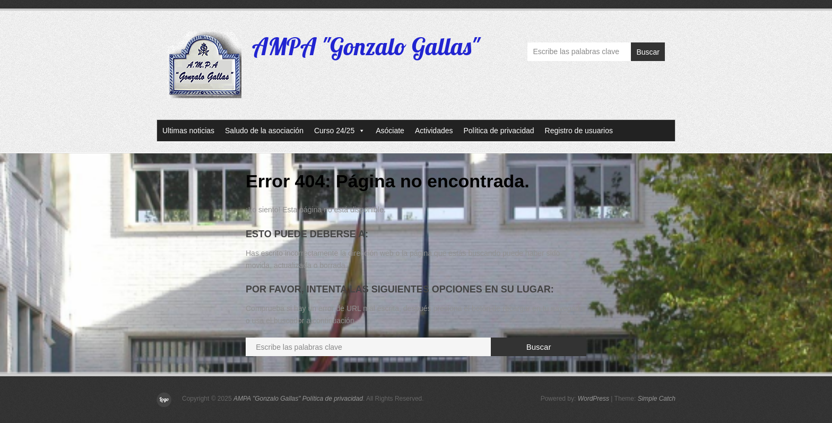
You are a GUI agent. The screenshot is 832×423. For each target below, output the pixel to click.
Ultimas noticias (188, 130)
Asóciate (390, 130)
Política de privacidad (499, 130)
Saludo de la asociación (264, 130)
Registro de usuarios (579, 130)
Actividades (434, 130)
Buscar (648, 52)
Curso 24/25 (339, 130)
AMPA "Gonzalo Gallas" (366, 46)
